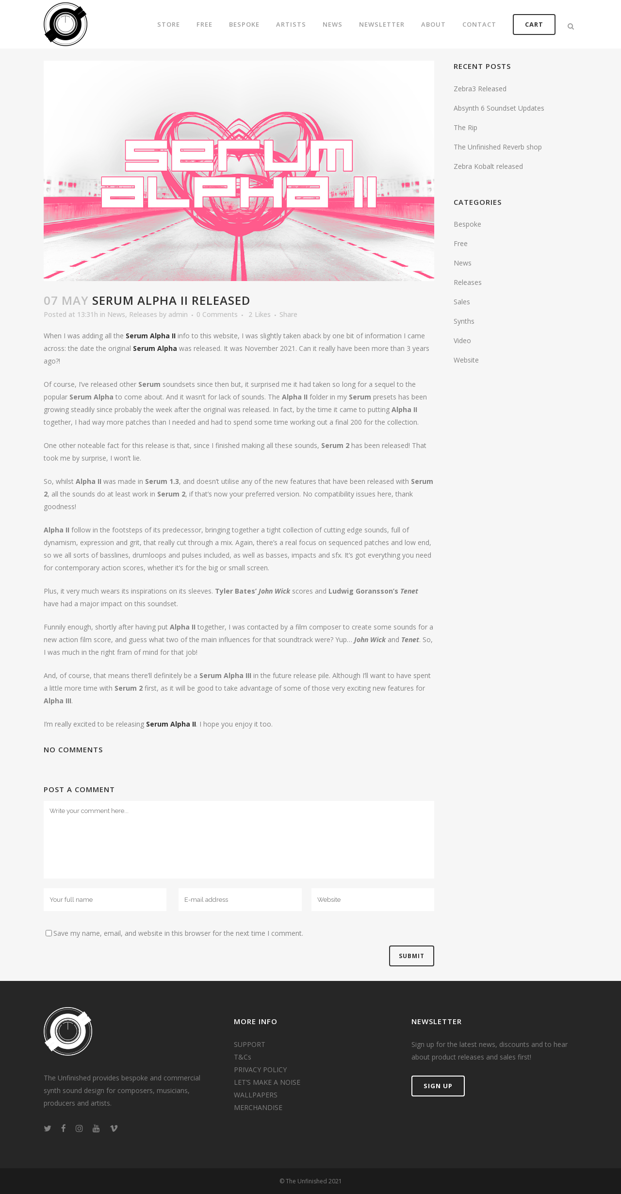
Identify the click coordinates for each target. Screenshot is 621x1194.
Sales (462, 301)
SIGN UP (438, 1085)
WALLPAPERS (256, 1094)
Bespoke (467, 224)
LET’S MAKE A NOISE (267, 1082)
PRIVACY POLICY (260, 1069)
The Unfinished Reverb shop (498, 146)
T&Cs (242, 1056)
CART (534, 24)
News (116, 314)
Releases (143, 314)
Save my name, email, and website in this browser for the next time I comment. (178, 933)
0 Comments (217, 314)
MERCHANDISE (258, 1107)
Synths (464, 321)
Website (466, 360)
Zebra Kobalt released (488, 166)
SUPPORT (249, 1044)
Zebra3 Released (480, 88)
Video (462, 340)
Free (461, 243)
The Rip (465, 127)
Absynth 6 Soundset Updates (499, 108)
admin (178, 314)
